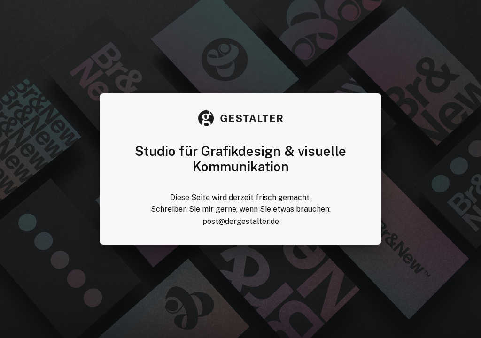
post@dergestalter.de (240, 221)
